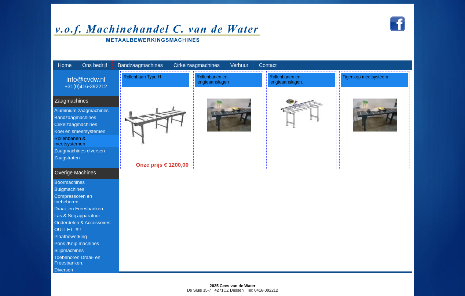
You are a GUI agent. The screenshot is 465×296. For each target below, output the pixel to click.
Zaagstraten (67, 157)
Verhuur (239, 65)
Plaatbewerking (70, 236)
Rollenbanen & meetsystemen (69, 141)
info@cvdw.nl (85, 79)
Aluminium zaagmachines (81, 110)
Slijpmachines (69, 250)
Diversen (63, 270)
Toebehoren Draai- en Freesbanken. (77, 260)
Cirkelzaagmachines (196, 65)
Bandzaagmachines (140, 65)
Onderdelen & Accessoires (82, 222)
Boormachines (69, 182)
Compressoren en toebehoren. (73, 198)
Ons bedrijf (94, 65)
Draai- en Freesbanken (78, 208)
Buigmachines (69, 189)
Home (65, 65)
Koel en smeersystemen (79, 131)
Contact (268, 65)
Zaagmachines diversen (79, 150)
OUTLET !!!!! (67, 229)
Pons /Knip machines (76, 243)
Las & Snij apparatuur (77, 215)
